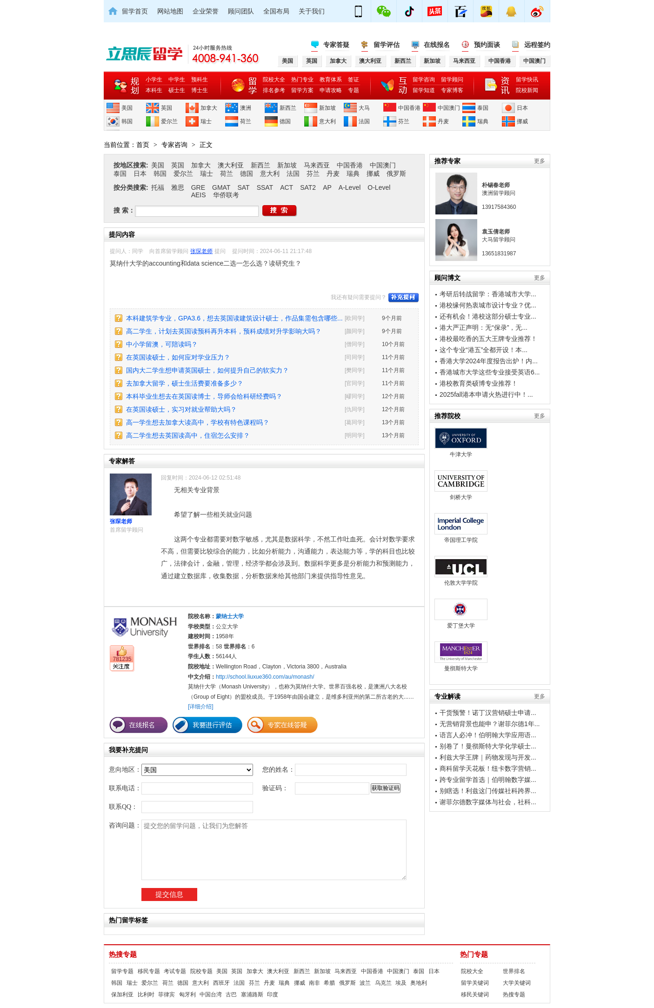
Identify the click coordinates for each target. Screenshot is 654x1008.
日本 (522, 108)
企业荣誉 (206, 11)
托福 (157, 187)
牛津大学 (460, 442)
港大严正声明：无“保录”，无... (483, 327)
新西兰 (288, 108)
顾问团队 (241, 11)
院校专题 (201, 971)
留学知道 (424, 90)
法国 (364, 121)
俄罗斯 (396, 173)
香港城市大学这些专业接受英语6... (490, 372)
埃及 (401, 983)
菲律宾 (166, 994)
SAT (243, 187)
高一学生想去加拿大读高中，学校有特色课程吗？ (197, 422)
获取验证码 (386, 788)
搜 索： (124, 210)
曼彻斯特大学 (460, 656)
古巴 (231, 994)
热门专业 (302, 79)
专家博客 (452, 90)
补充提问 (403, 297)
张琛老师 (201, 251)
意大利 (327, 121)
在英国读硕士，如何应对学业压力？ (178, 357)
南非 (314, 983)
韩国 (127, 121)
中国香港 (409, 108)
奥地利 (418, 983)
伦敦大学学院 (460, 571)
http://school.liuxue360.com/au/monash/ (265, 677)
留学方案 (302, 90)
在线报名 (437, 44)
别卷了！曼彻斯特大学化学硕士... (488, 746)
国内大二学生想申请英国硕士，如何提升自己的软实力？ (207, 370)
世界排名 (514, 971)
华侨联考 (226, 195)
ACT (286, 187)
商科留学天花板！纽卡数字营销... (488, 768)
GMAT (221, 187)
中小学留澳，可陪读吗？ (162, 344)
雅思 (177, 187)
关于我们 (312, 11)
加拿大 (208, 108)
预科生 (199, 79)
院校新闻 (527, 90)
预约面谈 (487, 44)
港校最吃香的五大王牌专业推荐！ (488, 338)
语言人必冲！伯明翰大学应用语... (488, 735)
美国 (127, 108)
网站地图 (170, 11)
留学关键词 (475, 983)
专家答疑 (336, 44)
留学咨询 (424, 79)
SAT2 (308, 187)
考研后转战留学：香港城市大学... (488, 294)
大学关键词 (517, 983)
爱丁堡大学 (460, 614)
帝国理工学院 (460, 528)
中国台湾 (211, 994)
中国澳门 (449, 108)
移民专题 (149, 971)
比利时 (146, 994)
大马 (364, 108)
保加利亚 (122, 994)
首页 (142, 144)
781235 (122, 659)
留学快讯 (527, 79)
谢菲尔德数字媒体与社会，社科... (488, 802)
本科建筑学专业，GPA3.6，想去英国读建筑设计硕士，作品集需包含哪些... (234, 318)
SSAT (265, 187)
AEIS (198, 195)
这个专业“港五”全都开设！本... (483, 350)
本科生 (154, 90)
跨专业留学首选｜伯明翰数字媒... (488, 779)
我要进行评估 (207, 725)
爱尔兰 (169, 121)
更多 (539, 161)
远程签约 (537, 44)
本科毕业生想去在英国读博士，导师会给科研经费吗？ (204, 396)
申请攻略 (331, 90)
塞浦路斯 (252, 994)
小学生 (154, 79)
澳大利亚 (231, 165)
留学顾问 (452, 79)
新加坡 (327, 108)
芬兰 (403, 121)
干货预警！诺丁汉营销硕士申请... (488, 712)
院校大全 (274, 79)
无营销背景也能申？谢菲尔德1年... (490, 724)
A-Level (349, 187)
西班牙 (221, 983)
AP (327, 187)
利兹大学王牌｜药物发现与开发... (488, 757)
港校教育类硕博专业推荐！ (479, 383)
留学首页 (135, 11)
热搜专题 (123, 954)
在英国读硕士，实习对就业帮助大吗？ (181, 409)
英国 (166, 108)
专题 (353, 90)
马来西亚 (317, 165)
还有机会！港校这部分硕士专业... (488, 316)
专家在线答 (282, 725)
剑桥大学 (460, 485)
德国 (285, 121)
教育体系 (331, 79)
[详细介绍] (201, 706)
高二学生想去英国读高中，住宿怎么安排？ (188, 435)
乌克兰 (383, 983)
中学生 (176, 79)
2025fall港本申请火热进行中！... (486, 394)
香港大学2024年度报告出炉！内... (489, 361)
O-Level (378, 187)
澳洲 (245, 108)
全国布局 (276, 11)
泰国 (482, 108)
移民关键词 (475, 994)
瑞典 (482, 121)
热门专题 (474, 954)
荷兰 (245, 121)
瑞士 (206, 121)
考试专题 (175, 971)
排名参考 (274, 90)
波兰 (365, 983)
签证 (353, 79)
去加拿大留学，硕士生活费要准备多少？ (184, 383)
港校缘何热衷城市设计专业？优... (488, 305)
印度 (272, 994)
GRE (198, 187)
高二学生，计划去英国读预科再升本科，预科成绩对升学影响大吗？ (223, 331)
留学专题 (122, 971)
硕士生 (176, 90)
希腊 (329, 983)
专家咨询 (174, 144)
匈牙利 (187, 994)
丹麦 (443, 121)
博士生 (199, 90)
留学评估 (387, 44)
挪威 (522, 121)
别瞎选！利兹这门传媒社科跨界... (488, 790)
